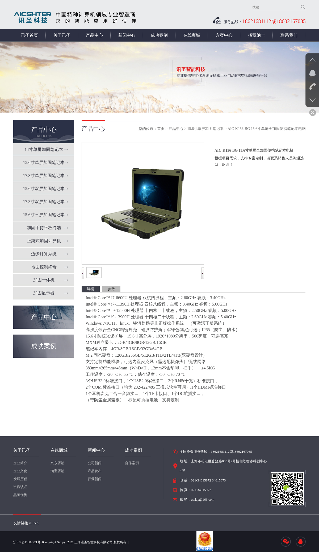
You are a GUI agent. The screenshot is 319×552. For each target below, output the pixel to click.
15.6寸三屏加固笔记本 (44, 214)
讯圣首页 (29, 35)
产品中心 (94, 35)
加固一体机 (43, 280)
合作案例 (132, 463)
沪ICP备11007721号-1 (28, 542)
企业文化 (20, 471)
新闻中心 (126, 35)
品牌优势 (20, 495)
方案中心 (224, 35)
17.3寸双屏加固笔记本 (44, 201)
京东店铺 (57, 463)
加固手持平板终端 (44, 227)
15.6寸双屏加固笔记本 (44, 188)
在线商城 (191, 35)
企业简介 (20, 463)
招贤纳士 (256, 35)
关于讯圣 (61, 35)
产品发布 (95, 471)
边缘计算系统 (44, 254)
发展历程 (20, 479)
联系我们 (288, 35)
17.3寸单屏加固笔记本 (44, 175)
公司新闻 (95, 463)
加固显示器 (43, 293)
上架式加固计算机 (44, 240)
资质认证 (20, 487)
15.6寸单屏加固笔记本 (44, 162)
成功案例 (159, 35)
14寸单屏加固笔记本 (44, 149)
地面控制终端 (44, 267)
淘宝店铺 (57, 471)
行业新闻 (95, 479)
